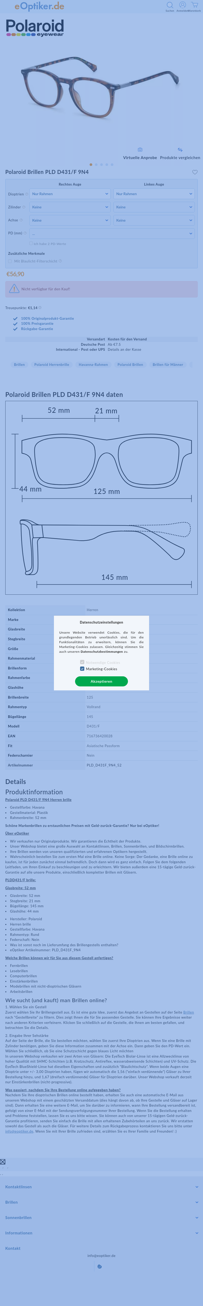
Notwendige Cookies (103, 662)
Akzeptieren (101, 681)
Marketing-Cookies (101, 669)
